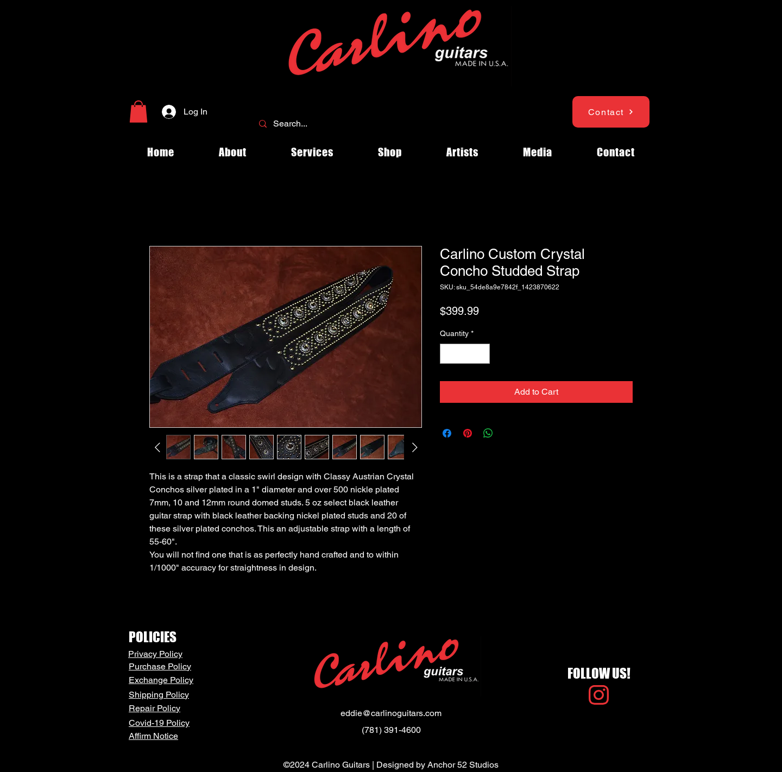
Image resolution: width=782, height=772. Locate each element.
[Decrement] (448, 353)
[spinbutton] (465, 353)
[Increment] (481, 353)
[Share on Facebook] (446, 433)
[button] (138, 111)
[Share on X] (508, 433)
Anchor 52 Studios (463, 765)
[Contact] (610, 112)
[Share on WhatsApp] (488, 433)
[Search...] (390, 124)
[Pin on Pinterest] (467, 433)
